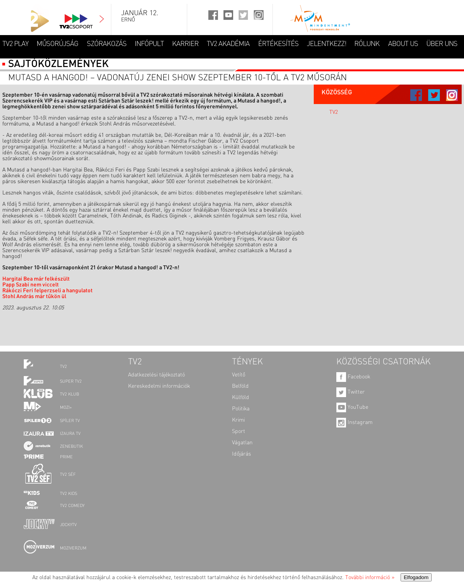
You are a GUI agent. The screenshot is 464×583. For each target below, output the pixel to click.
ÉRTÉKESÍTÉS (278, 44)
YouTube (352, 407)
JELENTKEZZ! (326, 44)
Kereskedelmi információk (159, 386)
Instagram (354, 422)
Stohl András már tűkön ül (34, 296)
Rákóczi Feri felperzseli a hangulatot (47, 290)
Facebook (353, 377)
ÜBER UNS (441, 44)
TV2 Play (15, 44)
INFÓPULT (149, 44)
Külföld (240, 397)
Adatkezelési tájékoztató (156, 375)
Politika (241, 409)
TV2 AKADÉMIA (228, 44)
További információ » (369, 577)
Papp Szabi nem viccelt (30, 285)
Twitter (350, 392)
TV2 (333, 112)
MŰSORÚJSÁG (57, 44)
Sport (238, 431)
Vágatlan (242, 442)
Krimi (238, 420)
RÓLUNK (367, 44)
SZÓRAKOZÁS (107, 44)
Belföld (240, 386)
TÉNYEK (247, 362)
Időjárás (241, 454)
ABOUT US (403, 44)
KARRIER (185, 44)
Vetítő (238, 375)
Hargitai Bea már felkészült (36, 279)
